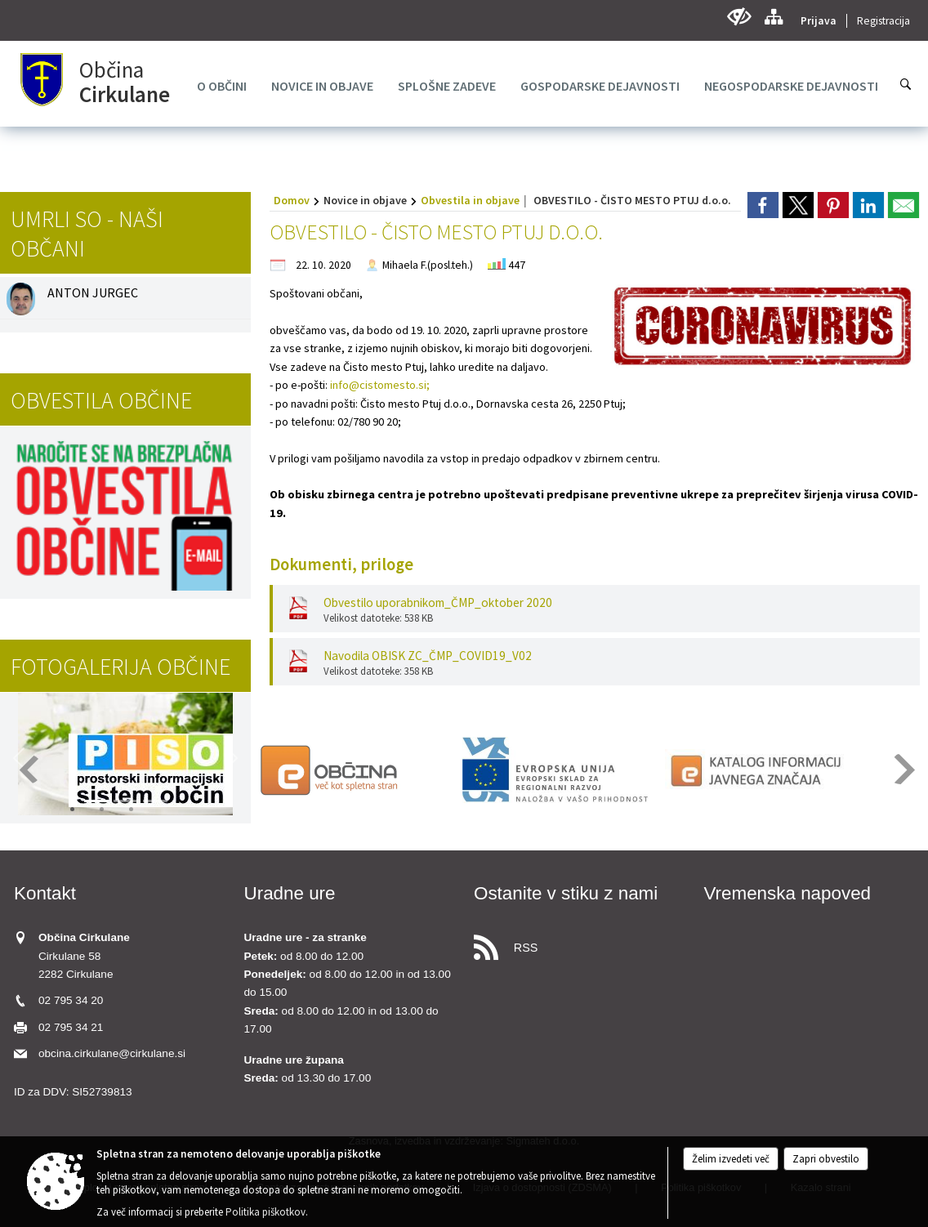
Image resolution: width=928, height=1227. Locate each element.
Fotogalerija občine (120, 666)
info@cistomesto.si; (380, 384)
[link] (763, 205)
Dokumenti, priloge (341, 564)
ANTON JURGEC (92, 292)
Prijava (819, 21)
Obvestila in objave (470, 200)
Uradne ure (290, 893)
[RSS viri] (579, 943)
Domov (292, 200)
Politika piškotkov (265, 1212)
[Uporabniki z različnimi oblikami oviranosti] (739, 16)
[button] (232, 758)
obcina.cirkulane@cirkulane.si (111, 1053)
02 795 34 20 (70, 1000)
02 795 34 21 (70, 1027)
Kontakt (45, 893)
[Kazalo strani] (773, 16)
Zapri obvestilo (825, 1159)
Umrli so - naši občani (87, 233)
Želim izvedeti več (731, 1159)
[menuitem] (222, 85)
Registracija (883, 21)
